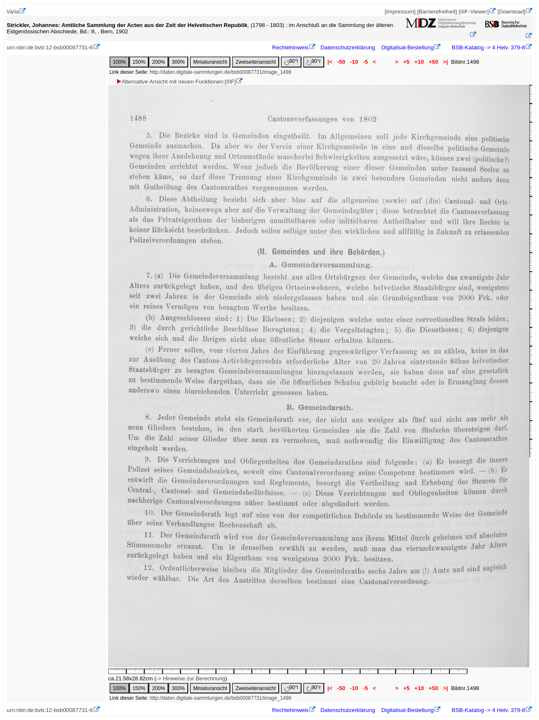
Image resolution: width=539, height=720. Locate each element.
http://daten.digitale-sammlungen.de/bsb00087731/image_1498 (220, 72)
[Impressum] (399, 11)
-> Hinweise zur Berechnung (190, 678)
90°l (291, 61)
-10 (354, 62)
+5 (406, 62)
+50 (433, 62)
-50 (341, 62)
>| (445, 62)
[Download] (511, 11)
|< (330, 62)
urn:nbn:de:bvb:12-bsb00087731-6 (50, 47)
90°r (314, 61)
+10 (419, 62)
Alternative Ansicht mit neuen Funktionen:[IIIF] (176, 81)
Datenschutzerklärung (347, 47)
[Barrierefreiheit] (437, 11)
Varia (12, 11)
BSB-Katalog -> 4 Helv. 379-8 (487, 47)
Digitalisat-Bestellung (407, 47)
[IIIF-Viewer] (474, 11)
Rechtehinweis (290, 47)
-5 (365, 62)
